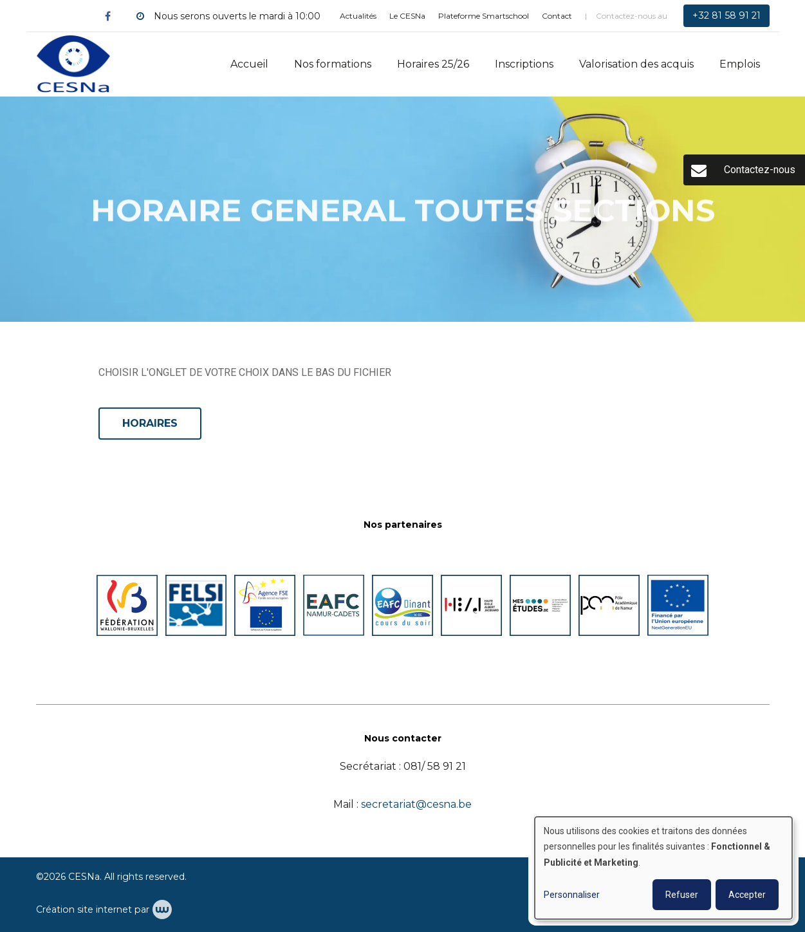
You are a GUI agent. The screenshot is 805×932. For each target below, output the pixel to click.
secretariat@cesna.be (416, 804)
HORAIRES (150, 424)
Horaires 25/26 (433, 64)
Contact (557, 16)
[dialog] (663, 868)
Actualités (358, 16)
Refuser (681, 895)
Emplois (739, 64)
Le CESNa (407, 16)
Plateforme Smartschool (483, 16)
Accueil (249, 64)
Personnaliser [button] (572, 895)
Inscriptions (524, 64)
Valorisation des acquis (636, 64)
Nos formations (332, 64)
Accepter (747, 895)
